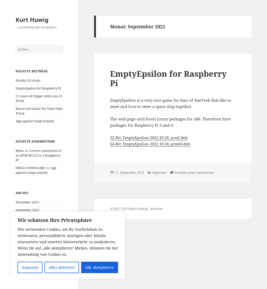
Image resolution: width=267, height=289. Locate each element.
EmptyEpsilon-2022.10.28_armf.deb (155, 137)
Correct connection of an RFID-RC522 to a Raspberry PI (38, 155)
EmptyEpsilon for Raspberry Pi (38, 88)
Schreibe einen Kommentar (194, 172)
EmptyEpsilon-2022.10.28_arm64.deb (156, 143)
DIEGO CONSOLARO (30, 168)
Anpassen (30, 267)
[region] (67, 245)
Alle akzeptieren (99, 267)
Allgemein (159, 172)
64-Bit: (116, 143)
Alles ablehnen (62, 267)
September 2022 (27, 210)
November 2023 (27, 202)
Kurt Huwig (32, 19)
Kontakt (156, 209)
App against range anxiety (35, 121)
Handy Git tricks (28, 80)
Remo (20, 151)
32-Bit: (116, 137)
